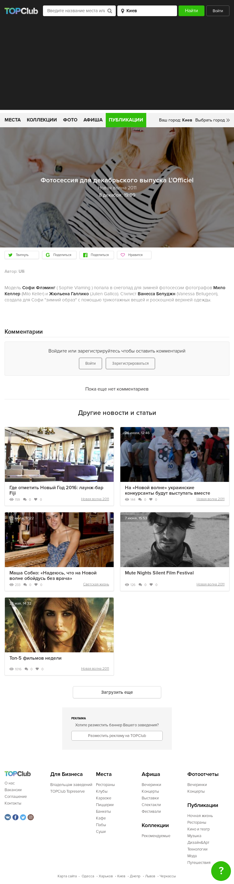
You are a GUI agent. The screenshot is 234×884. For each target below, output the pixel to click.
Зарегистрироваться (130, 363)
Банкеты (103, 811)
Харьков (106, 876)
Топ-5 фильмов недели (35, 658)
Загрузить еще (117, 692)
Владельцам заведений (71, 784)
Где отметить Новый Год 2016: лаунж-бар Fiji (56, 490)
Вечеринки (151, 784)
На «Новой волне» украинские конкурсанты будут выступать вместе (167, 490)
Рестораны (105, 784)
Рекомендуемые (156, 835)
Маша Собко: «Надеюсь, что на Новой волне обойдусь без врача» (53, 575)
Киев (121, 876)
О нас (10, 783)
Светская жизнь (96, 584)
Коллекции (42, 120)
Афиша (93, 120)
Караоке (103, 798)
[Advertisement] (117, 67)
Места (13, 120)
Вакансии (13, 790)
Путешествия (199, 862)
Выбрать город (210, 120)
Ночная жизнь (200, 815)
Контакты (13, 803)
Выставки (150, 798)
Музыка (194, 835)
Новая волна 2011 (95, 499)
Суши (101, 831)
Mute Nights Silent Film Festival (159, 573)
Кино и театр (198, 829)
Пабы (101, 825)
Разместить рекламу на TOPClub (117, 735)
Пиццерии (105, 804)
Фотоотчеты (203, 774)
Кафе (101, 818)
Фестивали (151, 811)
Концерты (150, 791)
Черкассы (168, 876)
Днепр (135, 876)
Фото (70, 120)
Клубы (102, 791)
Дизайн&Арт (198, 842)
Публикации (126, 120)
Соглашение (16, 796)
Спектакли (151, 804)
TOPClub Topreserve (67, 791)
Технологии (197, 849)
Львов (150, 876)
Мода (192, 856)
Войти (218, 11)
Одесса (88, 876)
